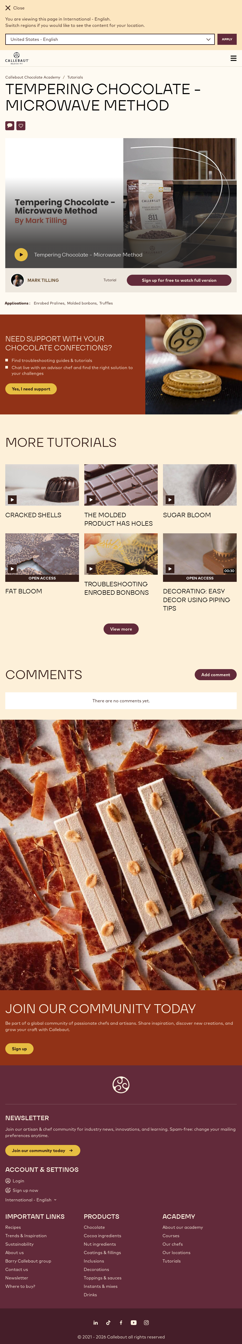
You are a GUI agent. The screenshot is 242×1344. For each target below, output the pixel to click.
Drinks (90, 1294)
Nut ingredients (100, 1244)
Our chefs (172, 1244)
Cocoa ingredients (102, 1235)
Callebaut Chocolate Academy (32, 77)
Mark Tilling (43, 280)
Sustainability (19, 1244)
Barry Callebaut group (28, 1261)
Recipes (13, 1227)
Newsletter (16, 1277)
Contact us (16, 1269)
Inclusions (94, 1261)
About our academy (182, 1227)
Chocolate (94, 1227)
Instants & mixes (101, 1286)
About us (14, 1252)
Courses (170, 1235)
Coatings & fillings (102, 1252)
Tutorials (75, 77)
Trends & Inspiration (26, 1235)
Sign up (19, 1048)
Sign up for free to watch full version (179, 280)
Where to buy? (20, 1286)
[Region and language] (110, 39)
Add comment (215, 674)
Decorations (96, 1269)
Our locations (176, 1252)
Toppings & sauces (103, 1277)
